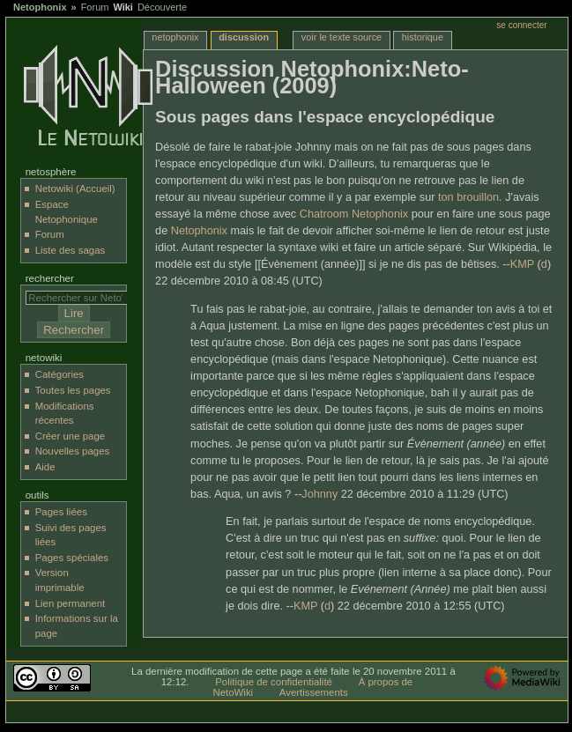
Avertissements (313, 692)
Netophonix (40, 7)
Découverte (162, 7)
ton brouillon (468, 197)
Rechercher (50, 278)
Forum (95, 7)
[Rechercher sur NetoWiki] (81, 298)
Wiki (123, 7)
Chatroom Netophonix (354, 214)
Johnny (319, 494)
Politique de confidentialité (273, 682)
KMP (522, 264)
